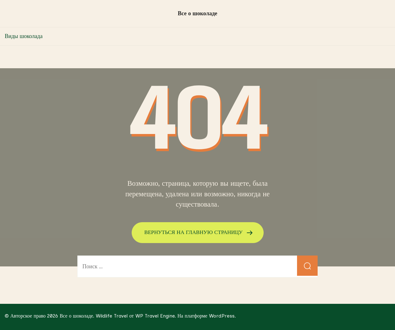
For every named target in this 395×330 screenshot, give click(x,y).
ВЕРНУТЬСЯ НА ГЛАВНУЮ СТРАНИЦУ (194, 232)
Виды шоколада (23, 36)
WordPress (222, 315)
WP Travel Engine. (155, 315)
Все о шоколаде (197, 13)
